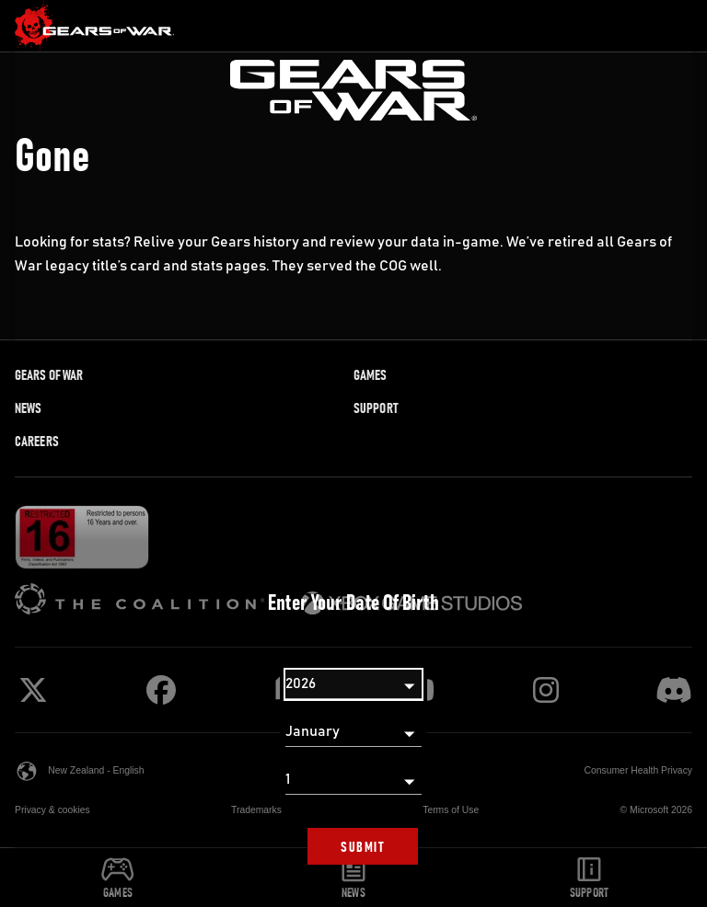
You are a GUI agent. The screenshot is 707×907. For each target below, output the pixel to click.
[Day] (353, 780)
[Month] (353, 732)
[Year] (353, 684)
